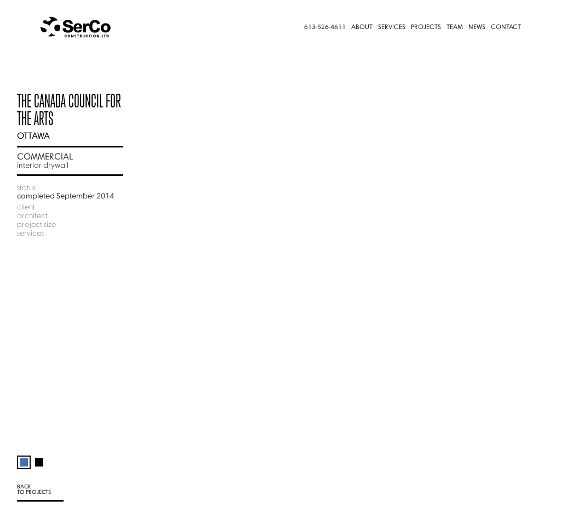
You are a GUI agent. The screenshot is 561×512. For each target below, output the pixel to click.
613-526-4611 (325, 27)
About (362, 27)
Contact (506, 27)
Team (454, 27)
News (476, 27)
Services (391, 27)
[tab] (24, 457)
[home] (80, 27)
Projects (426, 27)
